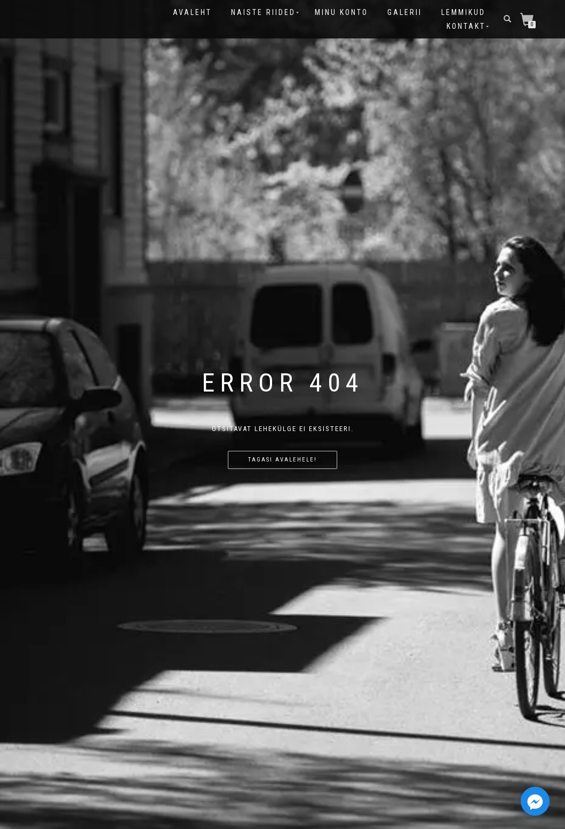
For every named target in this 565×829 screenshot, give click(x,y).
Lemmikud (463, 12)
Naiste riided (263, 12)
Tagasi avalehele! (282, 459)
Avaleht (192, 12)
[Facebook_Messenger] (535, 801)
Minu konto (341, 12)
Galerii (404, 12)
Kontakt (466, 26)
